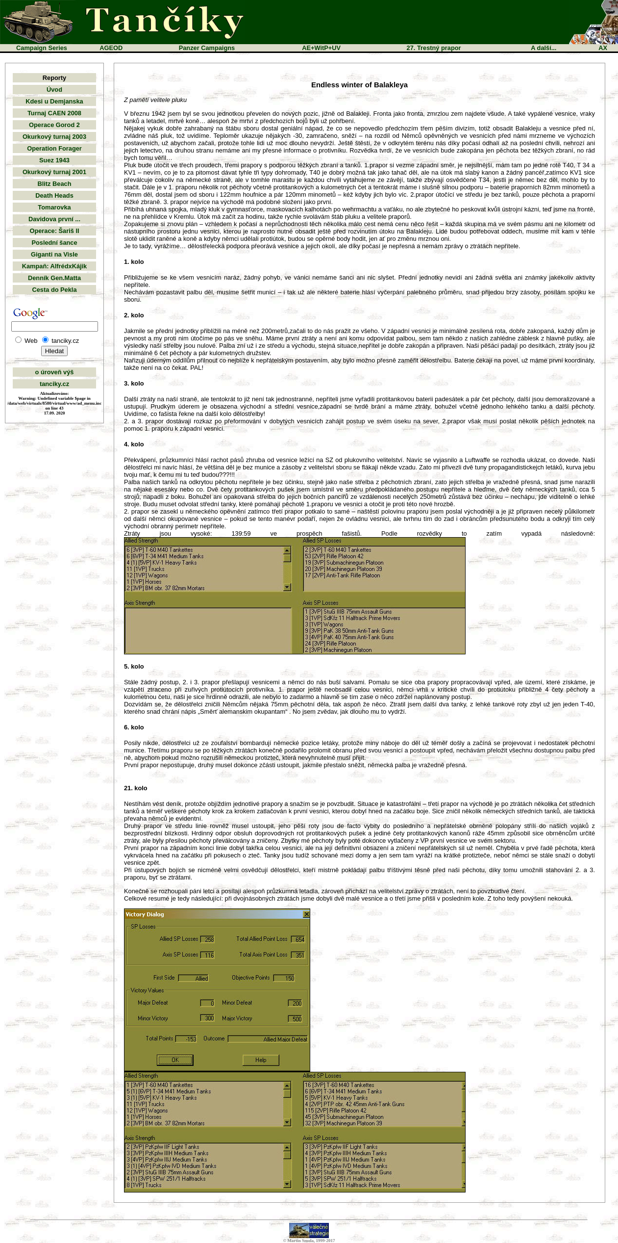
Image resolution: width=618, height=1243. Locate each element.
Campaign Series (41, 48)
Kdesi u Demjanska (54, 101)
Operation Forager (54, 148)
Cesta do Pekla (54, 289)
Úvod (54, 89)
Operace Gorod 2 (54, 125)
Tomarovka (54, 207)
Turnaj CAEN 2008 (54, 113)
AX (602, 48)
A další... (543, 48)
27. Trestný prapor (434, 48)
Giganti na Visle (54, 254)
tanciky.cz (54, 384)
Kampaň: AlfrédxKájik (54, 266)
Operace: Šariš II (54, 230)
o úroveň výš (54, 372)
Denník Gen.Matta (54, 278)
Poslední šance (54, 242)
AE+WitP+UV (321, 48)
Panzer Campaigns (207, 48)
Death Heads (54, 195)
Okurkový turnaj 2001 (54, 172)
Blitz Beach (55, 183)
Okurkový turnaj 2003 (54, 136)
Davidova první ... (54, 219)
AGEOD (111, 48)
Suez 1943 (54, 160)
